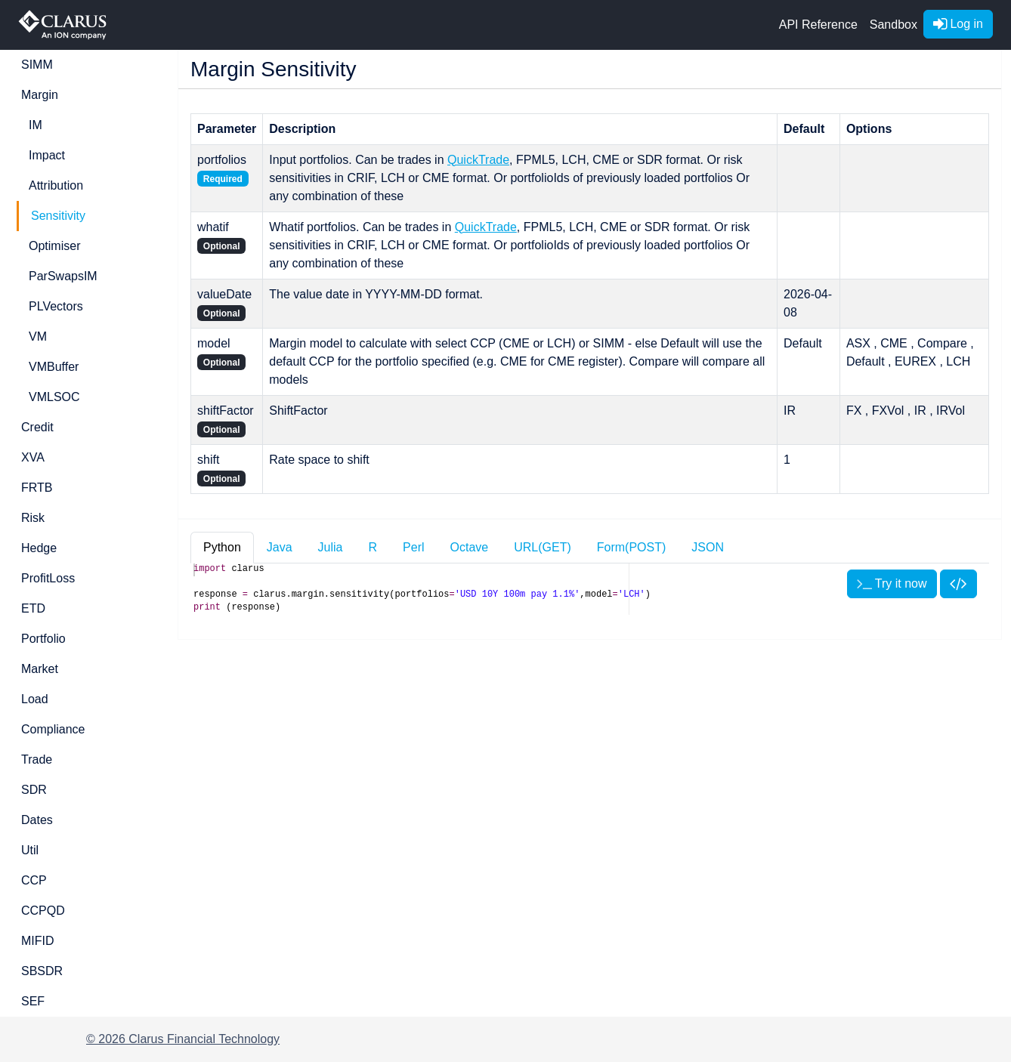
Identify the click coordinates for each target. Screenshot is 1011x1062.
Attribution (56, 185)
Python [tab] (222, 547)
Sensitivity (58, 215)
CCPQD (43, 910)
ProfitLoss (48, 578)
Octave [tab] (469, 547)
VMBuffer (54, 366)
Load (34, 699)
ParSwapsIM (63, 276)
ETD (33, 608)
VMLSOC (54, 397)
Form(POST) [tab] (631, 547)
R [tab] (373, 547)
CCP (34, 880)
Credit (37, 427)
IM (35, 125)
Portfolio (43, 638)
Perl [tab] (413, 547)
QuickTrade (478, 159)
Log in (958, 23)
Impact (47, 155)
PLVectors (56, 306)
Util (30, 850)
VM (38, 336)
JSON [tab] (707, 547)
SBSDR (42, 971)
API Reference (818, 24)
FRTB (36, 487)
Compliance (53, 729)
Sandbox (893, 24)
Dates (37, 819)
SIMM (37, 64)
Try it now (892, 583)
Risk (33, 517)
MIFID (37, 940)
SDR (34, 789)
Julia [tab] (330, 547)
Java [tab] (279, 547)
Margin (39, 94)
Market (39, 668)
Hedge (39, 548)
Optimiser (54, 245)
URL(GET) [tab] (542, 547)
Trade (36, 759)
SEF (33, 1001)
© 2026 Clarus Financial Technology (183, 1039)
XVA (33, 457)
